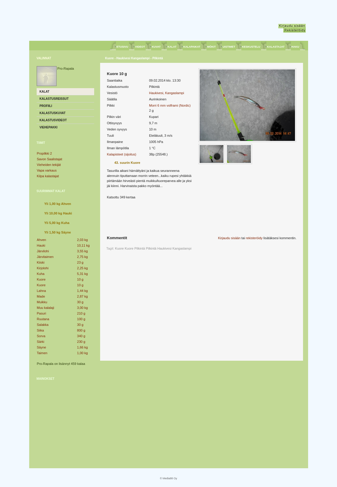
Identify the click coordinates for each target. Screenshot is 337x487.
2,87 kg (82, 296)
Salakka (43, 324)
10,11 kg (83, 245)
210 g (81, 313)
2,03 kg (82, 240)
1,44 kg (82, 290)
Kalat (44, 91)
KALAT (172, 46)
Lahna (41, 290)
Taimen (42, 353)
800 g (81, 330)
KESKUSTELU (251, 46)
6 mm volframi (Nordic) (173, 105)
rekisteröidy (254, 238)
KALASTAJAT (275, 46)
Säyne (41, 347)
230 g (81, 341)
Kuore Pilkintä (135, 248)
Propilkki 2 (44, 153)
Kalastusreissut (54, 98)
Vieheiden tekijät (49, 165)
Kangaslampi (182, 248)
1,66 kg (82, 347)
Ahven (41, 240)
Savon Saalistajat (49, 159)
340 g (81, 336)
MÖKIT (211, 46)
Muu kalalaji (45, 307)
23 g (80, 262)
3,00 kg (82, 307)
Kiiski (41, 262)
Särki (40, 341)
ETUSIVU (122, 46)
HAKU (295, 46)
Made (41, 296)
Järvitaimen (45, 257)
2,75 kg (82, 257)
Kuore (41, 279)
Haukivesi (164, 248)
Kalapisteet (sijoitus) (121, 154)
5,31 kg (82, 274)
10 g (80, 279)
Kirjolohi (43, 268)
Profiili (46, 106)
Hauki (41, 245)
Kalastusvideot (53, 120)
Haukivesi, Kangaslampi (166, 93)
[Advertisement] (65, 422)
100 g (81, 319)
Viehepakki (49, 127)
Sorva (41, 336)
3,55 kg (82, 251)
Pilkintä (151, 248)
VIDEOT (140, 46)
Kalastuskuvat (53, 113)
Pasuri (41, 313)
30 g (80, 302)
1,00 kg (82, 353)
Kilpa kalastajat (48, 176)
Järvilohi (43, 251)
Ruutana (43, 319)
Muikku (42, 302)
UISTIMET (229, 46)
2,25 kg (82, 268)
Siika (40, 330)
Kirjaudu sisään (229, 238)
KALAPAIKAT (192, 46)
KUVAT (156, 46)
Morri (152, 105)
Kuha (41, 274)
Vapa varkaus (47, 170)
